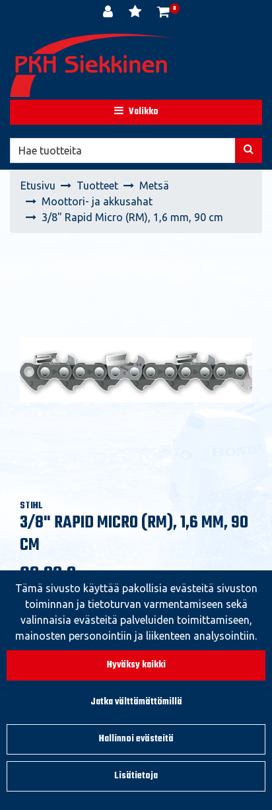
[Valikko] (136, 112)
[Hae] (123, 150)
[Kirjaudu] (109, 13)
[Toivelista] (136, 13)
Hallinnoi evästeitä (136, 739)
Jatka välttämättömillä (136, 702)
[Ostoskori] (163, 13)
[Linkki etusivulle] (92, 65)
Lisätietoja (136, 776)
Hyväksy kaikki (136, 665)
